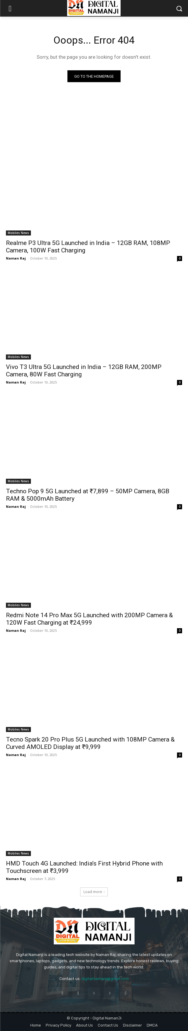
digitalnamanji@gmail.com (105, 978)
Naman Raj (16, 258)
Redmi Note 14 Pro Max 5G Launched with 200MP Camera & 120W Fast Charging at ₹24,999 (89, 619)
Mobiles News (18, 233)
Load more (94, 891)
